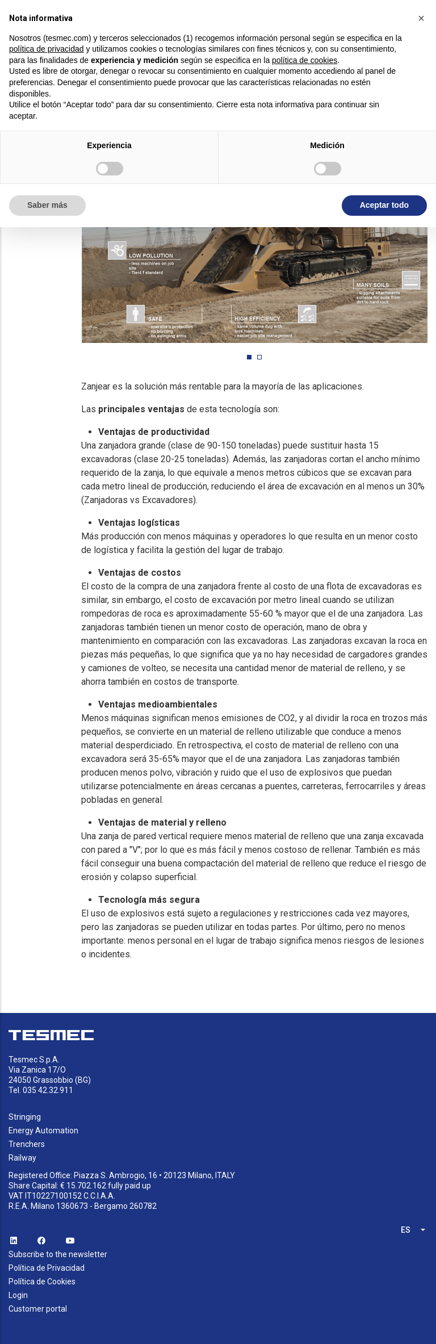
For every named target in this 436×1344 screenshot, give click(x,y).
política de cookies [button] (304, 60)
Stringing (25, 1116)
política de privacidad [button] (46, 48)
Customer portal (38, 1308)
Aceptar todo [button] (384, 205)
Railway (22, 1157)
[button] (249, 357)
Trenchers (27, 1144)
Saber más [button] (47, 205)
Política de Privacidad (47, 1267)
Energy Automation (43, 1130)
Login (18, 1295)
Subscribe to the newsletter (58, 1254)
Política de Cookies (42, 1281)
